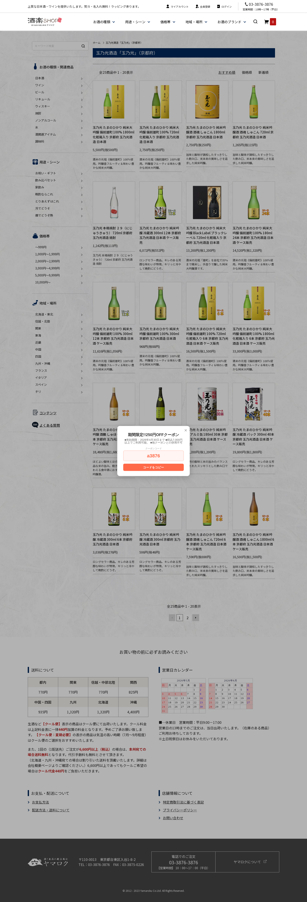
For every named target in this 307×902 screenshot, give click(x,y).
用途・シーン (135, 21)
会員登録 (202, 6)
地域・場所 (194, 21)
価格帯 (165, 21)
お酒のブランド (229, 21)
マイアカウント (177, 6)
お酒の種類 (101, 21)
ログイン (224, 6)
